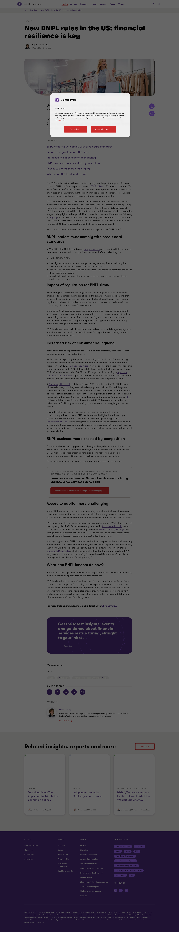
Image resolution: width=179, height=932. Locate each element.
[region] (90, 115)
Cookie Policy (59, 120)
